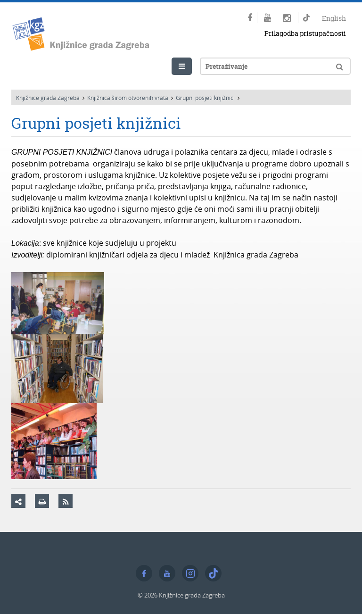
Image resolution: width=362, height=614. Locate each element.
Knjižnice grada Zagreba (48, 97)
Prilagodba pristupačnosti (305, 33)
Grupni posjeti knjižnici (205, 97)
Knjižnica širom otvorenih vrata (127, 97)
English (334, 18)
